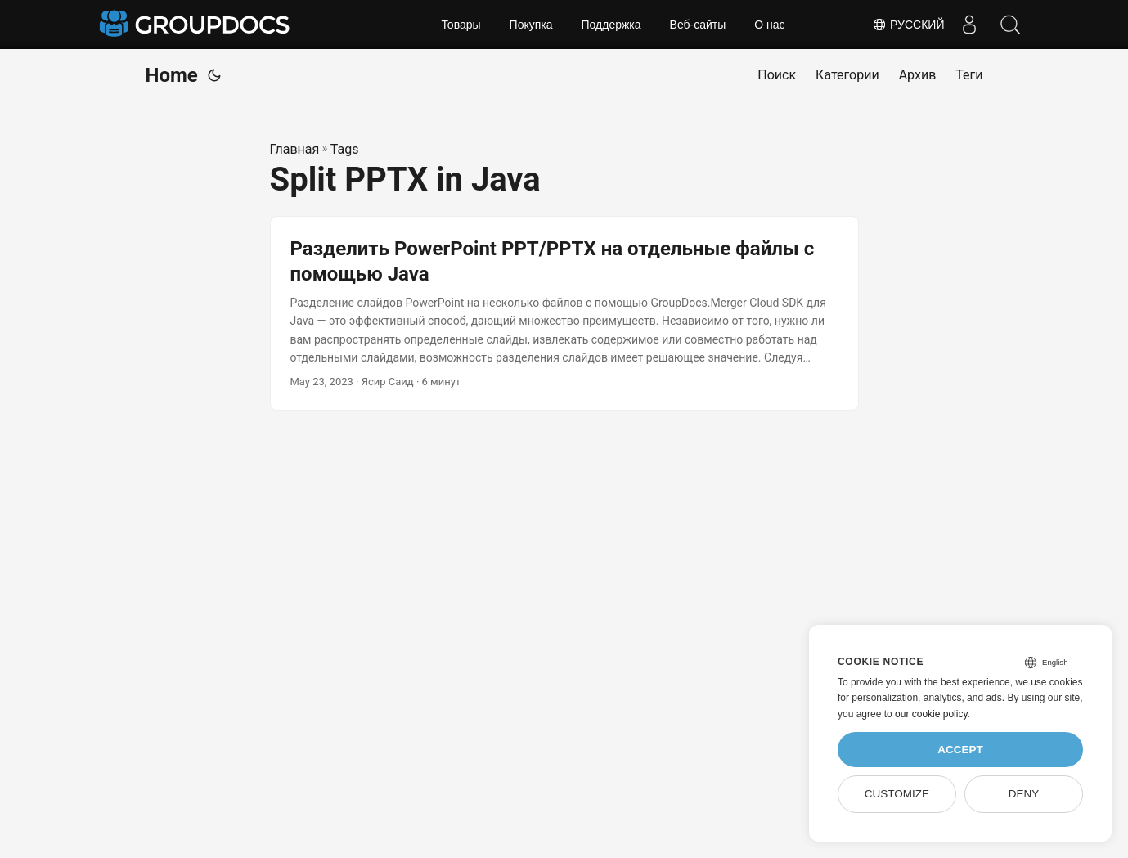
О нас (769, 24)
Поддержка (611, 24)
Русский (908, 24)
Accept (960, 749)
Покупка (531, 24)
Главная (295, 149)
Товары (460, 24)
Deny (1024, 794)
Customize (897, 794)
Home (172, 75)
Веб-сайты (698, 24)
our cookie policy (931, 714)
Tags (344, 149)
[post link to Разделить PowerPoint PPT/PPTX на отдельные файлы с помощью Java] (564, 314)
